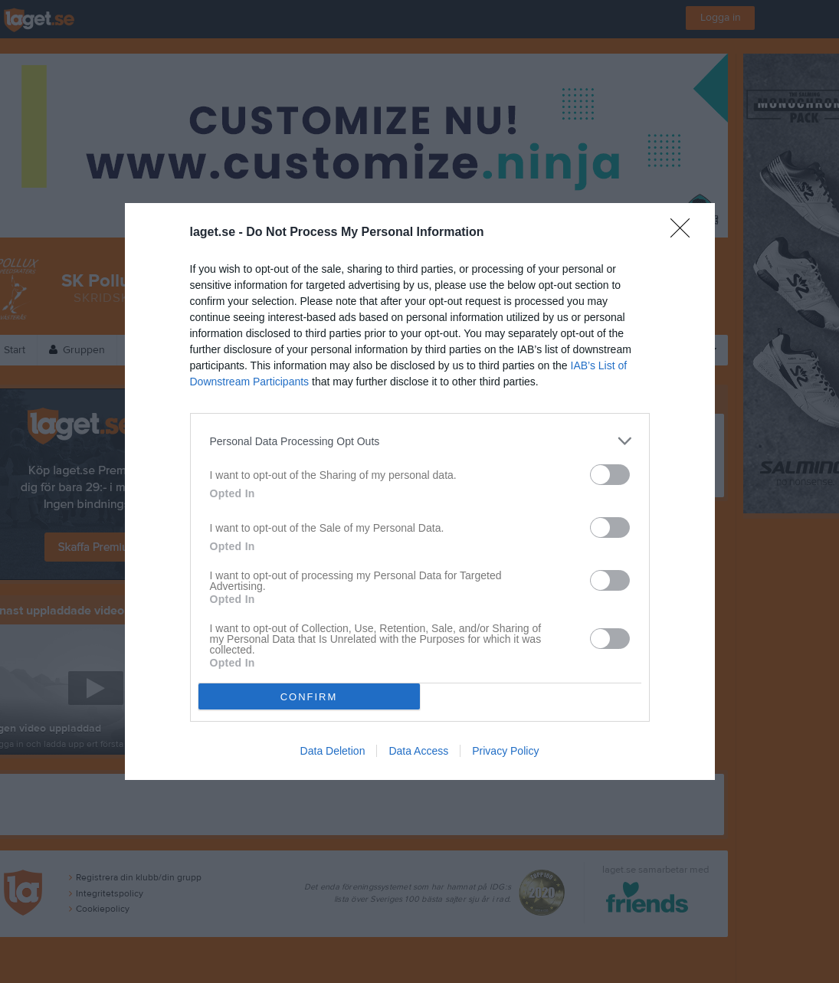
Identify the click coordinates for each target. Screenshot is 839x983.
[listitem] (420, 441)
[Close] (685, 232)
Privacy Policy (505, 751)
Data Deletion (332, 751)
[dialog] (420, 491)
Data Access (418, 751)
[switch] (610, 474)
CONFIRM (309, 697)
